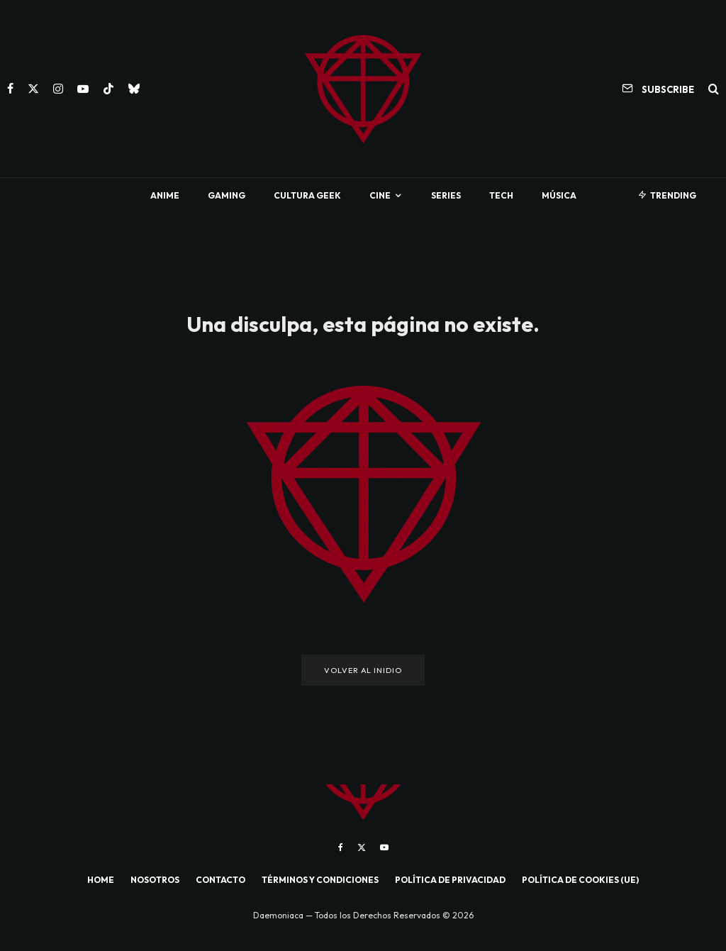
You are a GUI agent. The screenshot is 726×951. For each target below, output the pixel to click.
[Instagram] (58, 88)
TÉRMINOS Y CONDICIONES (320, 879)
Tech (501, 195)
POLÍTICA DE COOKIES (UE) (580, 879)
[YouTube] (83, 88)
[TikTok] (108, 88)
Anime (164, 195)
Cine (380, 195)
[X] (33, 88)
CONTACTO (220, 879)
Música (559, 195)
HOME (100, 879)
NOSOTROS (154, 879)
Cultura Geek (307, 195)
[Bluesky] (134, 88)
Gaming (226, 195)
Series (446, 195)
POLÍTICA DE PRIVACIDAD (450, 879)
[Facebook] (10, 88)
